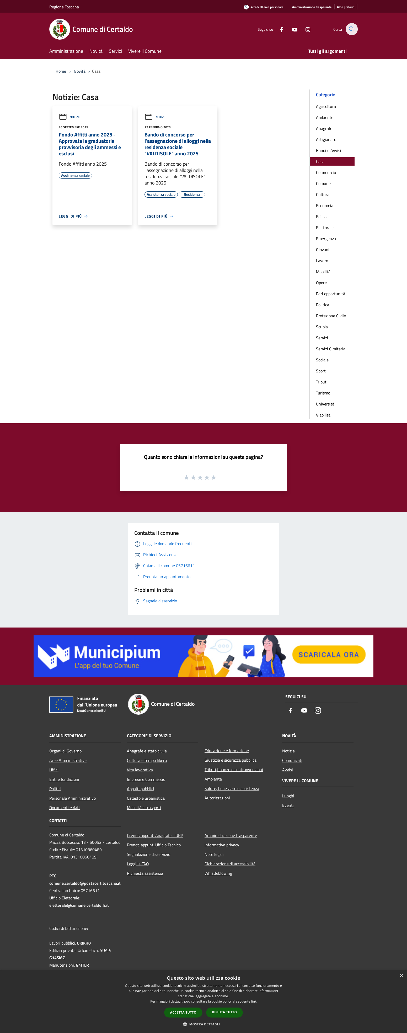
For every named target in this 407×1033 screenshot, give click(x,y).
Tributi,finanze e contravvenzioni (234, 769)
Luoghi (288, 796)
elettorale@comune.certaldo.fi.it (79, 905)
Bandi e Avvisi (328, 150)
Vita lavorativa (140, 770)
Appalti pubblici (140, 789)
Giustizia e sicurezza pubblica (230, 760)
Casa (320, 161)
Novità (79, 71)
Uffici (53, 770)
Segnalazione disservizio (148, 854)
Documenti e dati (64, 807)
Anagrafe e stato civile (147, 751)
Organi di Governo (65, 751)
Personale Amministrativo (72, 798)
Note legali (214, 854)
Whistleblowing (218, 873)
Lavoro (322, 260)
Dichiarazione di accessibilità (230, 864)
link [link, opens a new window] (254, 1001)
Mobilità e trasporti (144, 807)
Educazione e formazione (227, 750)
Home (61, 71)
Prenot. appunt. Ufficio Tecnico (154, 845)
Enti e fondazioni (64, 779)
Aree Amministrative (68, 760)
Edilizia (322, 216)
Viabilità (323, 415)
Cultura (322, 194)
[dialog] (203, 1001)
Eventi (288, 805)
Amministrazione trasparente (231, 835)
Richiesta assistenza (145, 873)
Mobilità (323, 271)
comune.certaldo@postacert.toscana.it (85, 883)
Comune (323, 183)
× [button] (401, 976)
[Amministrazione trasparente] (311, 7)
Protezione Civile (331, 316)
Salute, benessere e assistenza (232, 788)
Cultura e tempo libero (147, 760)
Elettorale (325, 227)
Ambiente (324, 117)
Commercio (326, 172)
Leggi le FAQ (138, 864)
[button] (203, 1024)
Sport (321, 371)
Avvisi (287, 770)
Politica (322, 305)
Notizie (70, 116)
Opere (321, 283)
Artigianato (326, 139)
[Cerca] (351, 29)
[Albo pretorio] (345, 7)
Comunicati (292, 760)
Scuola (322, 327)
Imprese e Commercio (146, 779)
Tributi (322, 382)
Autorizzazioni (217, 798)
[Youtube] (291, 29)
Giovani (322, 249)
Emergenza (326, 238)
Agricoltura (326, 106)
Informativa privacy (222, 845)
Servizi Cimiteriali (331, 349)
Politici (55, 789)
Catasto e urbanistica (146, 798)
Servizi (322, 338)
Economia (324, 205)
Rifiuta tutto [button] (224, 1012)
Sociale (322, 360)
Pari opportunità (330, 294)
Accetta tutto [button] (183, 1012)
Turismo (323, 393)
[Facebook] (278, 29)
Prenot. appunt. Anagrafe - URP (155, 835)
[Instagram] (304, 29)
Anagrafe (324, 128)
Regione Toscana (64, 7)
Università (325, 404)
